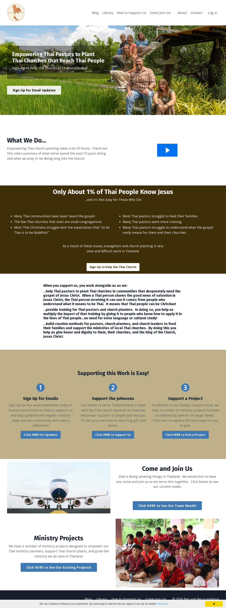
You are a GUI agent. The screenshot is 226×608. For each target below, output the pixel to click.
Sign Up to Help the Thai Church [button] (113, 267)
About (182, 12)
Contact (197, 12)
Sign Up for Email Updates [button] (34, 90)
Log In (212, 12)
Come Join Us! (160, 12)
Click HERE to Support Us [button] (113, 435)
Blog (95, 12)
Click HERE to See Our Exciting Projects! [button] (58, 567)
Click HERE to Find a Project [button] (185, 435)
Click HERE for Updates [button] (40, 435)
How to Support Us (131, 12)
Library (107, 12)
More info (163, 603)
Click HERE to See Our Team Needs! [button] (167, 506)
